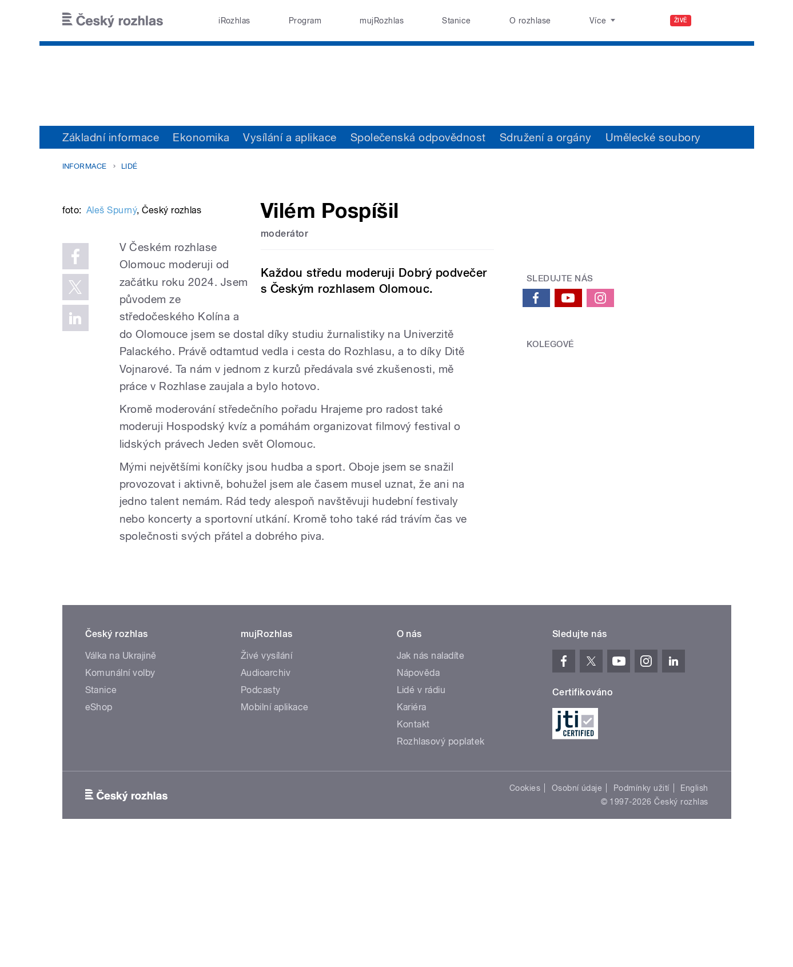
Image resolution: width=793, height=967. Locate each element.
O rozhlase (530, 20)
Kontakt (413, 844)
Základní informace (111, 137)
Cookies (524, 908)
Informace (84, 166)
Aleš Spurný (111, 382)
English (694, 908)
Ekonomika (201, 137)
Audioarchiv (265, 793)
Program (305, 20)
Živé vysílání (266, 776)
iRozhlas (234, 20)
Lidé (129, 166)
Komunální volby (120, 793)
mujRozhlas (382, 20)
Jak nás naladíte (431, 776)
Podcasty (261, 810)
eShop (99, 827)
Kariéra (412, 827)
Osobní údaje (577, 908)
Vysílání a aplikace (289, 137)
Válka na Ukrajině (121, 776)
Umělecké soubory (653, 137)
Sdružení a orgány (546, 137)
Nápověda (418, 793)
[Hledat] (715, 20)
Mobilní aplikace (275, 827)
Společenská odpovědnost (418, 137)
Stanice (456, 20)
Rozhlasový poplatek (441, 862)
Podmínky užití (641, 908)
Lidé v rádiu (421, 810)
